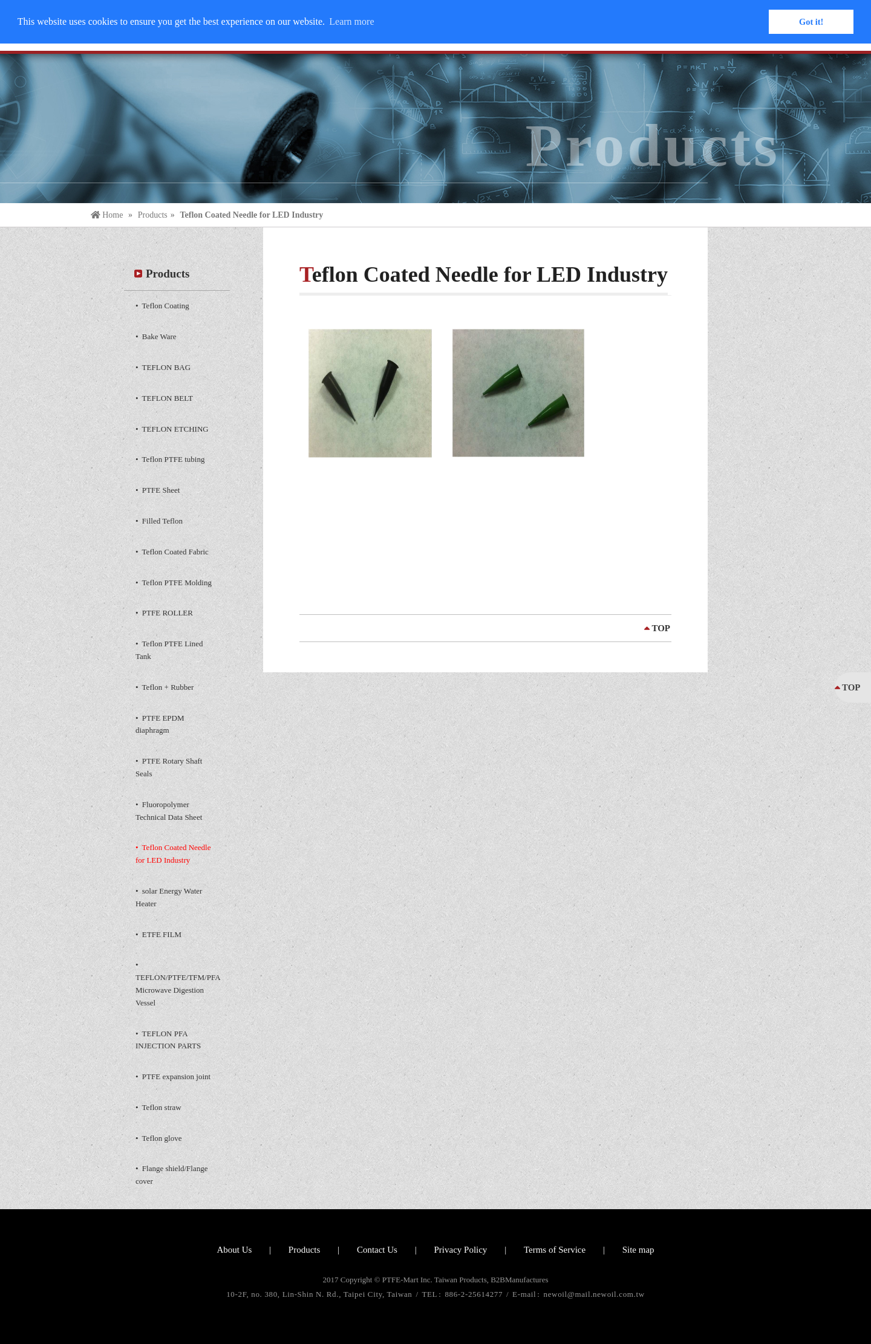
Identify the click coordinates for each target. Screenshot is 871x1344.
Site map (638, 1250)
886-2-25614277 (475, 1294)
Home (108, 214)
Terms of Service (555, 1250)
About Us (234, 1250)
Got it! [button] (811, 22)
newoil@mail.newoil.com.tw (594, 1294)
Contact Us (377, 1250)
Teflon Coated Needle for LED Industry (251, 214)
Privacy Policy (460, 1250)
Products (153, 214)
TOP (660, 628)
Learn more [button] (351, 21)
